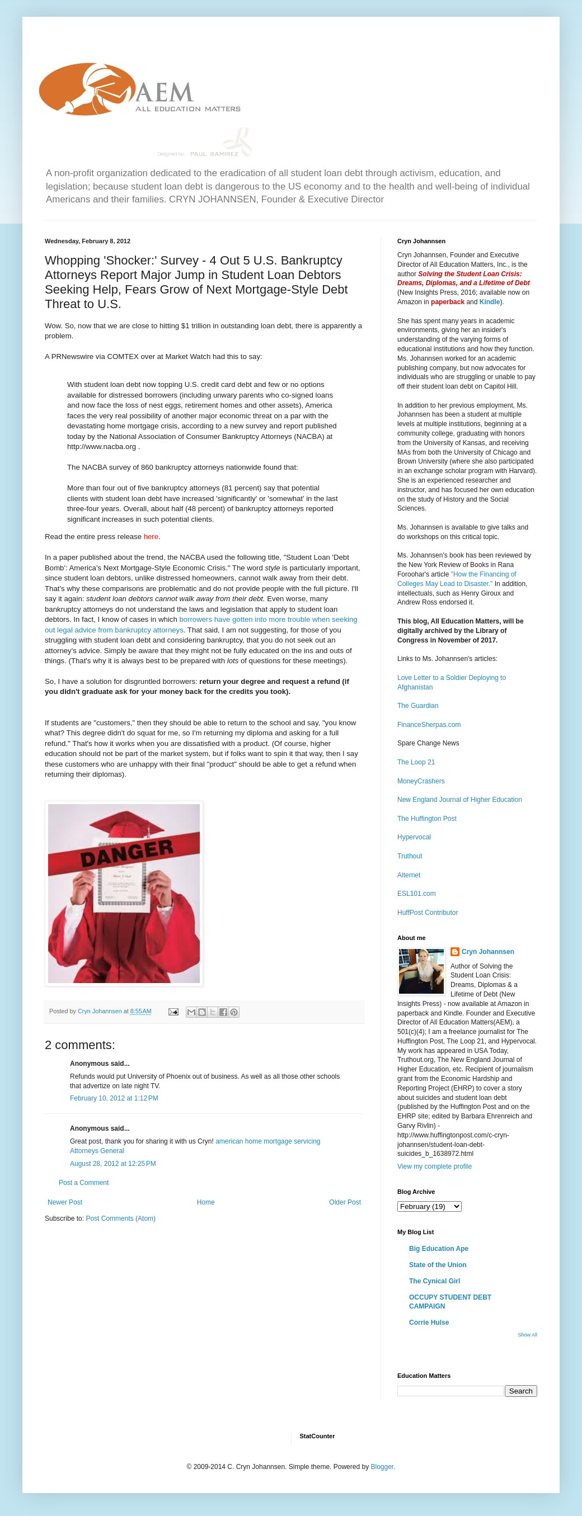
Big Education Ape (438, 1249)
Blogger (381, 1467)
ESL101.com (416, 894)
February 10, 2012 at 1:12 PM (114, 1098)
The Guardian (417, 706)
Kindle (490, 302)
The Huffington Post (427, 819)
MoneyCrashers (421, 781)
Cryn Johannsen (488, 952)
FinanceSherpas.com (429, 725)
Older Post (345, 1202)
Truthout (409, 856)
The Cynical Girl (434, 1281)
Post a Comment (84, 1183)
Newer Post (65, 1202)
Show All (527, 1335)
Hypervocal (414, 837)
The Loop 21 (416, 762)
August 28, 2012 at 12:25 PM (113, 1164)
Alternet (408, 875)
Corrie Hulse (429, 1322)
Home (206, 1202)
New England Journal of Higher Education (459, 800)
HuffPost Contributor (427, 913)
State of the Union (438, 1265)
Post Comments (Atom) (121, 1218)
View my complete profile (434, 1166)
